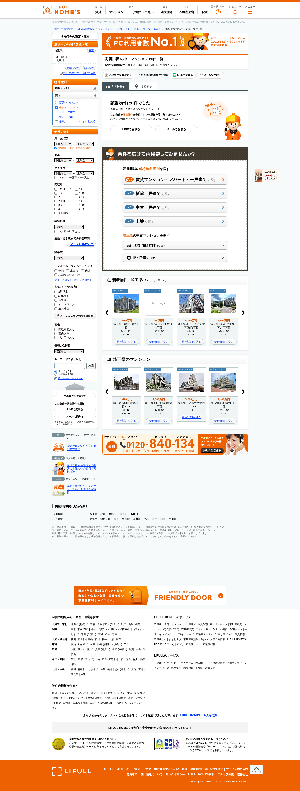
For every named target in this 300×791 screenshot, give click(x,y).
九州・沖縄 (58, 669)
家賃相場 (240, 634)
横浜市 (103, 629)
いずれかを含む (64, 374)
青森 (92, 624)
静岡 (99, 644)
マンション (104, 29)
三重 (126, 644)
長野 (118, 639)
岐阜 (92, 644)
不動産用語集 (190, 639)
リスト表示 (115, 86)
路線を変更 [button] (73, 67)
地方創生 (200, 662)
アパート (84, 692)
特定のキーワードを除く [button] (70, 378)
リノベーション (218, 624)
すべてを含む (63, 371)
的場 (102, 514)
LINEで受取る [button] (183, 75)
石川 (97, 639)
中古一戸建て (67, 116)
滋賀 (131, 649)
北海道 (74, 624)
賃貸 (98, 12)
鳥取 (73, 659)
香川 (135, 659)
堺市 (79, 649)
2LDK (59, 201)
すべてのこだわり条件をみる (75, 315)
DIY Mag (169, 644)
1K (78, 189)
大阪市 (88, 649)
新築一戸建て (67, 112)
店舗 (130, 697)
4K (58, 209)
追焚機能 (61, 308)
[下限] (63, 144)
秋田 (123, 624)
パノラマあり (64, 337)
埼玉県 (146, 29)
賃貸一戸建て (98, 692)
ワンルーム (63, 189)
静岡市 (107, 644)
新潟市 (81, 639)
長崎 (109, 669)
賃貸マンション (68, 692)
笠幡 (111, 514)
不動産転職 (209, 644)
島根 (80, 659)
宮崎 (140, 669)
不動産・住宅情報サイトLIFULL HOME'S (73, 29)
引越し (175, 662)
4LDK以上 (62, 213)
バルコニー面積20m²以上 (71, 177)
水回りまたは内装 (67, 274)
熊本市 (124, 669)
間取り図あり (64, 329)
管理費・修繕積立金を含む (72, 148)
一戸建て (191, 624)
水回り (72, 270)
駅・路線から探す (175, 257)
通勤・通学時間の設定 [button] (81, 244)
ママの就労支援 (216, 662)
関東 (136, 29)
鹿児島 (74, 674)
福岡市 (81, 669)
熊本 (116, 669)
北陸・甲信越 (59, 639)
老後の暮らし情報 (193, 667)
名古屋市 (82, 644)
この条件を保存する (118, 75)
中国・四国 (58, 659)
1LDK (80, 193)
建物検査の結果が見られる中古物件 (81, 447)
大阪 (73, 649)
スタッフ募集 (226, 774)
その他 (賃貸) (104, 702)
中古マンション (122, 29)
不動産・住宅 (161, 624)
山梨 (111, 639)
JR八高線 (57, 518)
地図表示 (143, 86)
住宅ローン (236, 629)
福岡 (73, 669)
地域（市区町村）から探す (175, 245)
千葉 (83, 634)
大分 (133, 669)
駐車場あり (63, 296)
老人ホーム (187, 662)
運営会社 (242, 774)
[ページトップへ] (256, 769)
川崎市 (113, 629)
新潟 (73, 639)
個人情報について (151, 774)
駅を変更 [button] (89, 67)
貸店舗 (122, 697)
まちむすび (175, 639)
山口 (121, 659)
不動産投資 (187, 629)
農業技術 (210, 667)
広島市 (112, 659)
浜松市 (117, 644)
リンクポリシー (175, 774)
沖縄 (82, 674)
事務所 (57, 702)
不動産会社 (160, 639)
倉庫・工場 (88, 702)
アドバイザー (203, 629)
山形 (130, 624)
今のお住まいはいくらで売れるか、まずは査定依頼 (81, 489)
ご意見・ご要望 (141, 769)
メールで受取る (210, 75)
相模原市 (125, 629)
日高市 (157, 29)
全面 (59, 270)
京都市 (122, 649)
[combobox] (69, 366)
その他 (117, 702)
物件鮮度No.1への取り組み (170, 769)
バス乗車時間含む (67, 231)
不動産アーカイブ (206, 634)
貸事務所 (140, 697)
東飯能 (126, 518)
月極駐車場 (110, 697)
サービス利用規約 (237, 769)
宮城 (106, 624)
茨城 (100, 634)
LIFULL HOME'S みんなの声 (198, 715)
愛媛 (142, 659)
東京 (73, 629)
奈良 (138, 649)
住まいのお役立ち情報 (212, 639)
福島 (137, 624)
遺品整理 (176, 667)
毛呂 (146, 518)
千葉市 (91, 634)
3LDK (80, 205)
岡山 (87, 659)
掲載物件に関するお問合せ (206, 769)
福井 (104, 639)
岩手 (99, 624)
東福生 (93, 518)
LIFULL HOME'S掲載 (201, 774)
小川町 (172, 518)
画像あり (61, 333)
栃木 (107, 634)
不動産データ (193, 644)
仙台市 (114, 624)
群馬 (114, 634)
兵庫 (97, 649)
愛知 (73, 644)
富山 (90, 639)
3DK (59, 205)
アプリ (180, 644)
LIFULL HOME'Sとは (115, 769)
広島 (104, 659)
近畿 (54, 649)
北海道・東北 (59, 624)
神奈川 (94, 629)
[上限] (85, 144)
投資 (205, 12)
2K (58, 197)
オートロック (64, 304)
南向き (60, 300)
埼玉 (135, 629)
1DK (59, 193)
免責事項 (132, 774)
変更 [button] (91, 50)
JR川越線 (57, 514)
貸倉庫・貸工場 (71, 702)
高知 (74, 664)
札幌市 (83, 624)
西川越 (93, 514)
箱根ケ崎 (105, 518)
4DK (79, 209)
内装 (86, 270)
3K (78, 201)
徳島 (128, 659)
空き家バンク (225, 634)
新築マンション (68, 102)
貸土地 (98, 697)
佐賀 (102, 669)
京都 (114, 649)
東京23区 (82, 629)
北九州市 (92, 669)
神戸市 (105, 649)
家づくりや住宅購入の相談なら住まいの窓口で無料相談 (81, 468)
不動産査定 (186, 12)
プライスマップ (185, 634)
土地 (62, 121)
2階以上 (61, 291)
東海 (54, 644)
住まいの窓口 (220, 629)
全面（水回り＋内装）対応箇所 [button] (73, 279)
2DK (79, 197)
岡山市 (95, 659)
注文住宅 (166, 12)
